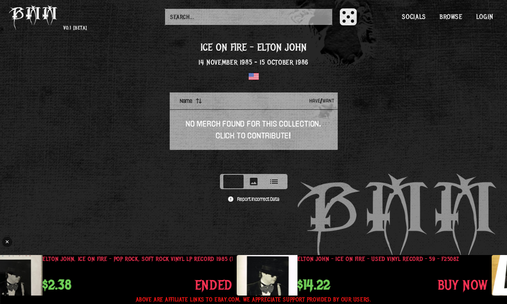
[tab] (233, 181)
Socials (414, 17)
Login (484, 17)
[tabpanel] (253, 130)
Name (191, 101)
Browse (451, 17)
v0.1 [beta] (75, 28)
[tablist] (253, 181)
